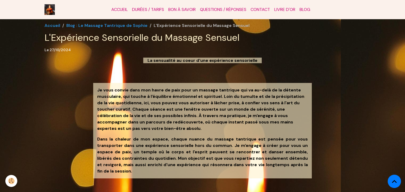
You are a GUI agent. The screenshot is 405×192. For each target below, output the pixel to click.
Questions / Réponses (223, 9)
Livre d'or (284, 9)
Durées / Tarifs (148, 9)
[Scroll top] (394, 181)
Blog (305, 9)
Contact (260, 9)
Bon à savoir (182, 9)
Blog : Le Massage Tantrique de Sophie (107, 25)
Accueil (119, 9)
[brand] (50, 9)
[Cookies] (11, 181)
